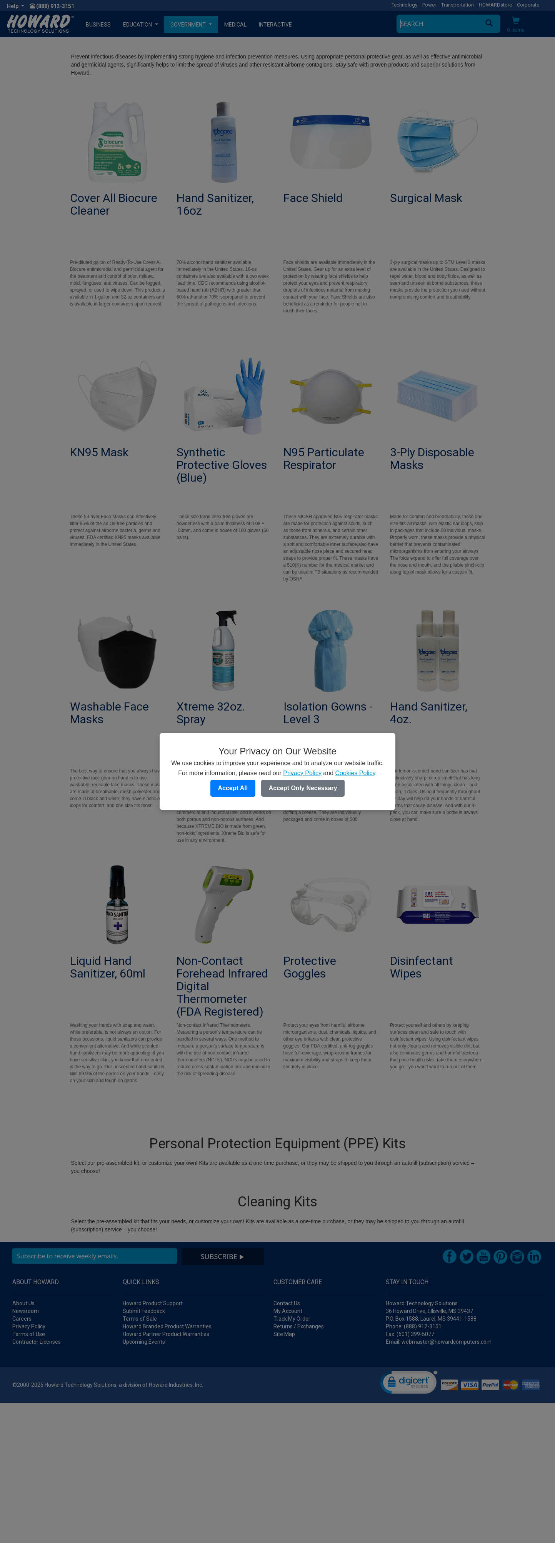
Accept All (233, 788)
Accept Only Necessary (303, 788)
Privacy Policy (302, 773)
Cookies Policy (355, 773)
